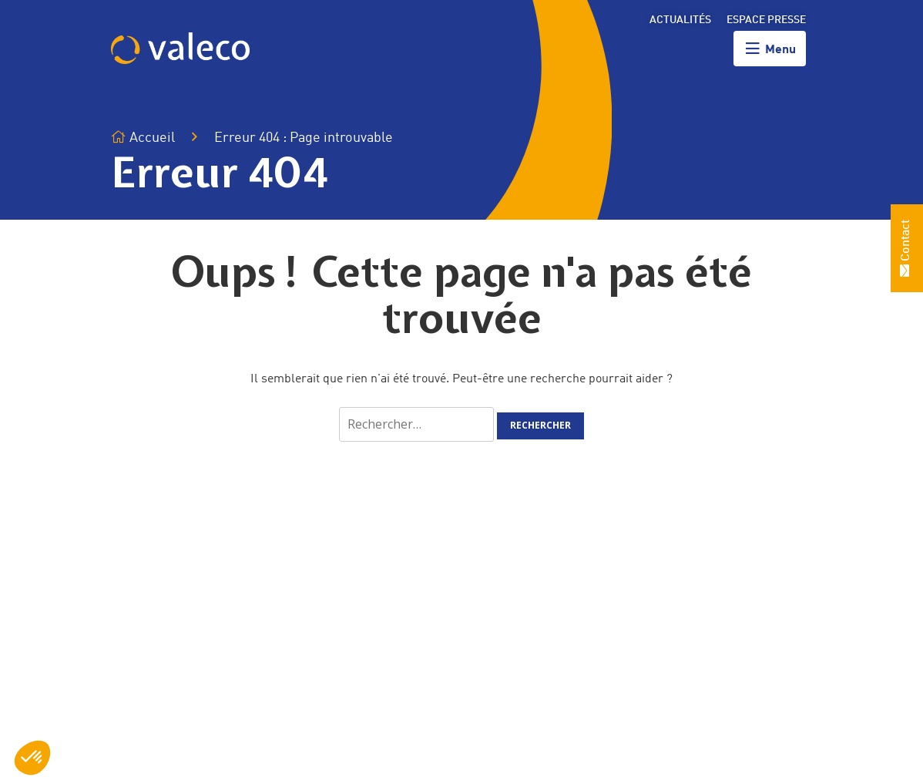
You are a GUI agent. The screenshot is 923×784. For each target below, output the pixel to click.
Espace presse (766, 20)
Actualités (680, 20)
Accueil (143, 137)
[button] (32, 757)
